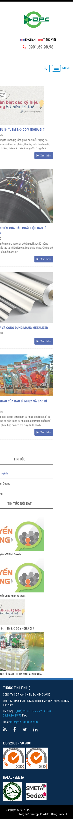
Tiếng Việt (47, 40)
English (27, 40)
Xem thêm (20, 155)
